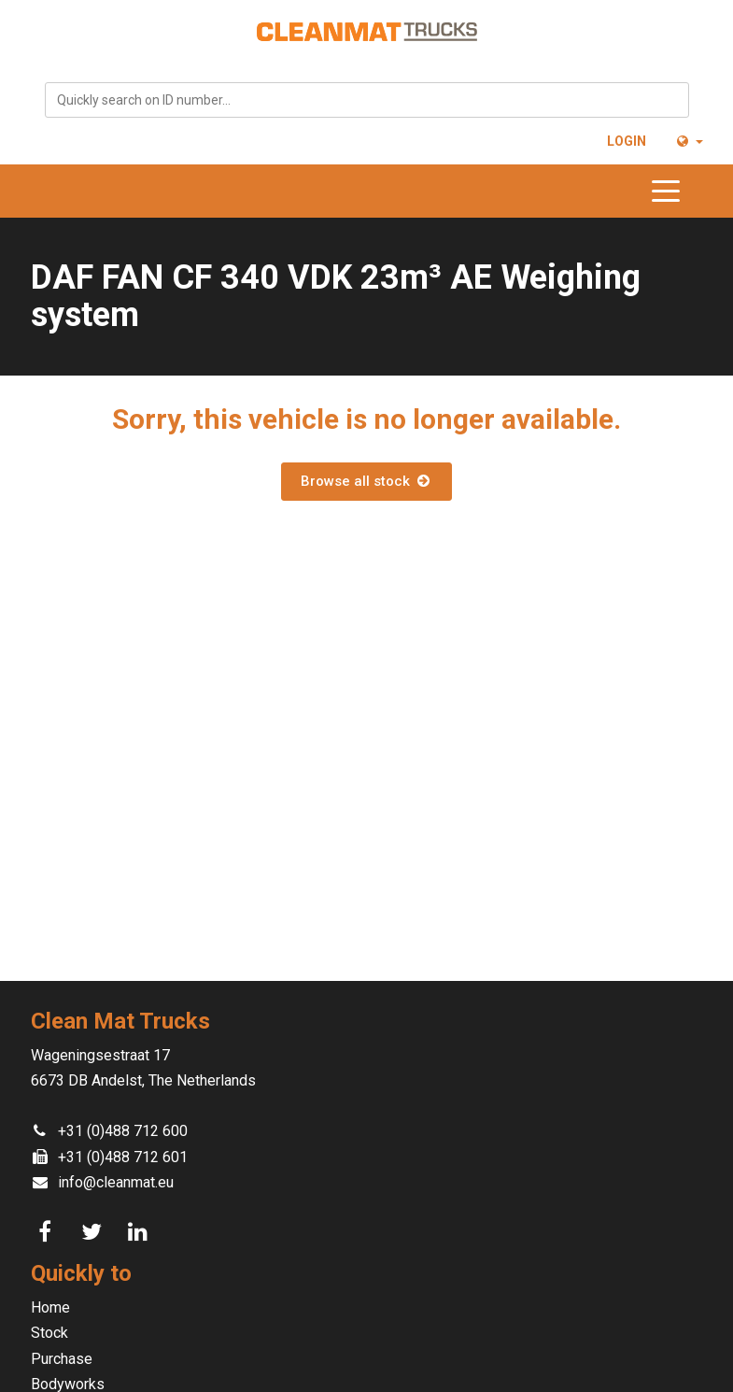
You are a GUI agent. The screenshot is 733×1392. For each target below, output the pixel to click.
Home (50, 1307)
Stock (49, 1333)
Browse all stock (366, 481)
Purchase (61, 1359)
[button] (688, 141)
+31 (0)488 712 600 (123, 1131)
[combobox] (367, 100)
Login (626, 141)
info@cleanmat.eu (116, 1182)
